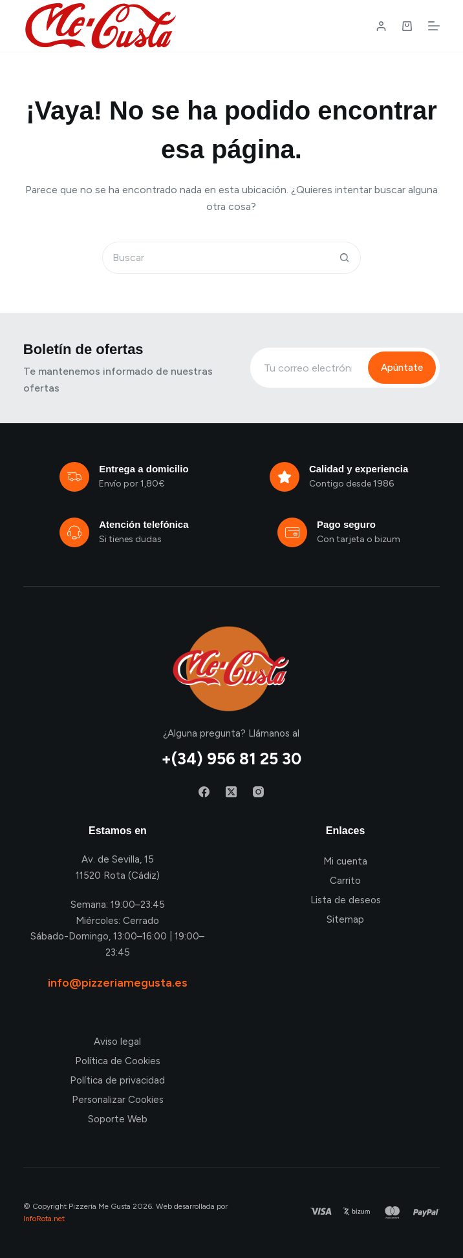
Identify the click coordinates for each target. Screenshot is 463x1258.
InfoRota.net (44, 1218)
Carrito (345, 880)
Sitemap (345, 919)
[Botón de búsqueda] (344, 258)
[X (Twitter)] (231, 791)
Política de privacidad (117, 1080)
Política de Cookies (117, 1061)
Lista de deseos (345, 900)
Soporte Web (117, 1119)
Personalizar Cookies (118, 1100)
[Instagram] (258, 791)
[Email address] (307, 367)
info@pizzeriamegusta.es (118, 983)
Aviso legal (117, 1041)
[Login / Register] (381, 26)
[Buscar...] (215, 258)
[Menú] (434, 26)
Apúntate (402, 367)
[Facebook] (204, 791)
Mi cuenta (345, 861)
